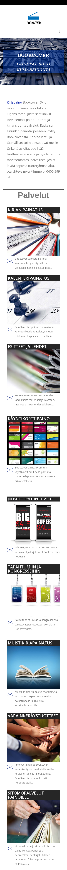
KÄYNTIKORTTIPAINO (29, 418)
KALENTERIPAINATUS (28, 278)
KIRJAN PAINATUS (25, 210)
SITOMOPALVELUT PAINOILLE (26, 795)
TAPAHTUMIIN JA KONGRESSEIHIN (24, 569)
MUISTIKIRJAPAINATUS (30, 643)
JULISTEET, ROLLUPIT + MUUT (30, 499)
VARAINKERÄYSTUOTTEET (33, 716)
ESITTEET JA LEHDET (27, 346)
